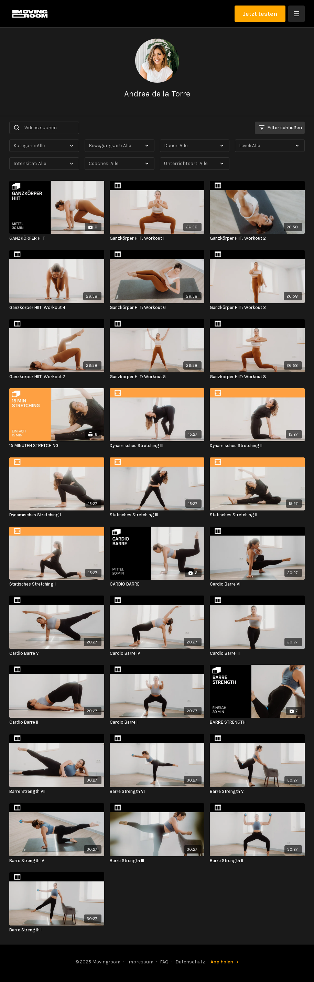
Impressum (140, 962)
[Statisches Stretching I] (56, 584)
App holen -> (224, 962)
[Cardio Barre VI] (257, 584)
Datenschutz (190, 962)
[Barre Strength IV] (56, 860)
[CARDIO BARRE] (157, 584)
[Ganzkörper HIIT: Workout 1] (157, 238)
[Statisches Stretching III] (157, 514)
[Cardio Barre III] (257, 653)
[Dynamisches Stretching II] (257, 445)
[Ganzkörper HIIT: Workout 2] (257, 238)
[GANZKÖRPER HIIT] (56, 238)
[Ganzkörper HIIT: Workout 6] (157, 307)
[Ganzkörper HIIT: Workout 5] (157, 376)
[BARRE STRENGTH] (257, 722)
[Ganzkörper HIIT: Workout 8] (257, 376)
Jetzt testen (260, 14)
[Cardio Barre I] (157, 722)
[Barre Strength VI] (157, 791)
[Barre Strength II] (257, 860)
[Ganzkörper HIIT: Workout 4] (56, 307)
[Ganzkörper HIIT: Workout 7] (56, 376)
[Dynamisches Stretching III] (157, 445)
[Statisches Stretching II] (257, 514)
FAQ (164, 962)
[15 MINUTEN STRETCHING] (56, 445)
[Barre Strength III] (157, 860)
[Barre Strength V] (257, 791)
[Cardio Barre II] (56, 722)
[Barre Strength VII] (56, 791)
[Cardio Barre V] (56, 653)
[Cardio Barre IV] (157, 653)
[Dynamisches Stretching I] (56, 514)
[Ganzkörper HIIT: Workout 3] (257, 307)
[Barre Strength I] (56, 930)
